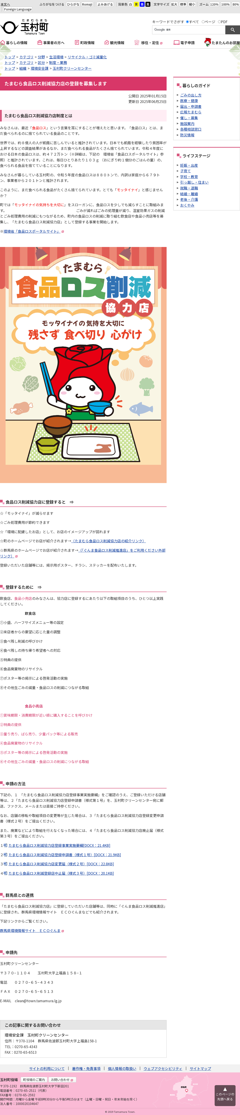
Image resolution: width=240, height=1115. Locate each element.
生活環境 (56, 57)
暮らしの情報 (16, 42)
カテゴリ (26, 57)
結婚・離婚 (189, 193)
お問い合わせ (62, 1079)
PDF (224, 21)
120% (214, 4)
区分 (41, 62)
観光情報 (117, 42)
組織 (22, 68)
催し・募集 (189, 117)
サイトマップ (200, 1068)
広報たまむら (191, 112)
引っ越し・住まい (194, 182)
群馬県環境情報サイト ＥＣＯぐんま (32, 930)
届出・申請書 (191, 106)
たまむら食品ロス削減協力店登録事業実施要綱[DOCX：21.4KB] (59, 845)
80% (235, 4)
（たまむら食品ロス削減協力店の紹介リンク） (108, 540)
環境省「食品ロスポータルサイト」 (34, 231)
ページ (210, 21)
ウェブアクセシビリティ (163, 1068)
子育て (185, 170)
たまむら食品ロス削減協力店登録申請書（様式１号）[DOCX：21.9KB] (64, 854)
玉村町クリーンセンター (72, 68)
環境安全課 (39, 68)
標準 (183, 4)
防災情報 (187, 135)
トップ (9, 57)
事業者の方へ (54, 42)
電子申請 (187, 42)
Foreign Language (18, 9)
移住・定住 (152, 42)
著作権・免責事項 (86, 1068)
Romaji (87, 4)
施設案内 (187, 123)
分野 (41, 57)
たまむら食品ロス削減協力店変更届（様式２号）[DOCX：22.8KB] (61, 863)
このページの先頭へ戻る (225, 1096)
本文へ (5, 4)
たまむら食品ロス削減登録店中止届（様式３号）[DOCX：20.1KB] (61, 873)
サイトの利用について (47, 1068)
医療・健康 (189, 100)
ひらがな (73, 4)
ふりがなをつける (51, 4)
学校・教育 (189, 176)
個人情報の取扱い (122, 1068)
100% (225, 4)
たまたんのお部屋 (226, 42)
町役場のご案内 (34, 1079)
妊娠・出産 (189, 165)
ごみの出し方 (191, 95)
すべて (194, 21)
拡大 (174, 4)
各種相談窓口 (191, 129)
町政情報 (87, 42)
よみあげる (105, 4)
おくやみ (187, 205)
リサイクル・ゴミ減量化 (87, 57)
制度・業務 (58, 62)
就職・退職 (189, 188)
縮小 (192, 4)
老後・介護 (189, 199)
